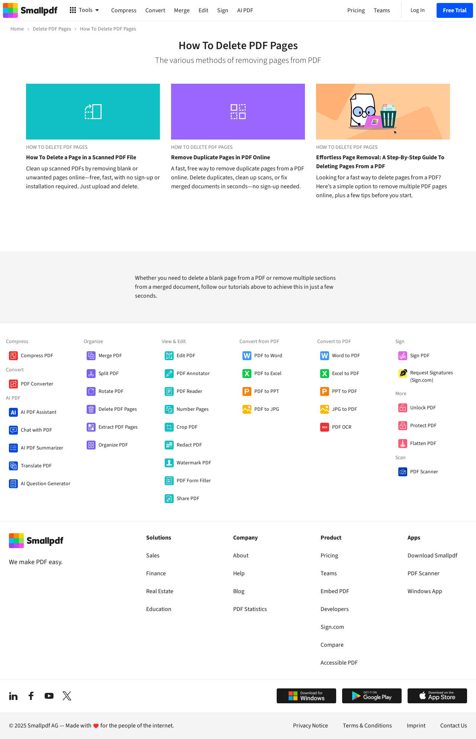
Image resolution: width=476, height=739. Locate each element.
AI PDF (245, 10)
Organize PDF (113, 445)
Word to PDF (346, 355)
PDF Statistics (250, 609)
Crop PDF (187, 427)
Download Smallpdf (432, 555)
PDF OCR (341, 427)
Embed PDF (335, 591)
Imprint (416, 726)
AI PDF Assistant (39, 412)
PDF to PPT (266, 391)
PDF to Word (268, 355)
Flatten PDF (423, 443)
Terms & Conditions (367, 726)
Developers (335, 609)
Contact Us (453, 725)
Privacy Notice (310, 726)
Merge (182, 10)
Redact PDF (189, 445)
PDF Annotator (193, 373)
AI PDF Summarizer (42, 448)
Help (239, 573)
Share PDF (188, 498)
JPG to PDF (344, 409)
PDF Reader (189, 391)
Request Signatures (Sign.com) (431, 376)
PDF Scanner (424, 472)
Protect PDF (423, 425)
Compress (123, 10)
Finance (156, 573)
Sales (153, 555)
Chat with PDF (36, 430)
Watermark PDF (194, 463)
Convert (155, 10)
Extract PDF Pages (118, 427)
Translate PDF (36, 466)
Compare (332, 645)
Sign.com (332, 627)
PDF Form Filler (194, 480)
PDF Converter (37, 384)
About (240, 555)
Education (158, 609)
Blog (238, 591)
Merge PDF (110, 355)
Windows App (425, 591)
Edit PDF (186, 355)
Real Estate (159, 591)
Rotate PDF (111, 391)
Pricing (329, 555)
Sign (222, 10)
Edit (203, 10)
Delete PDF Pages (118, 409)
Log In (418, 10)
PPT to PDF (344, 391)
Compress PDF (37, 355)
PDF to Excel (268, 373)
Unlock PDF (423, 408)
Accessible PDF (339, 663)
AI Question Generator (45, 483)
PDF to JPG (266, 409)
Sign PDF (420, 355)
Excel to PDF (345, 373)
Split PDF (109, 373)
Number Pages (193, 409)
